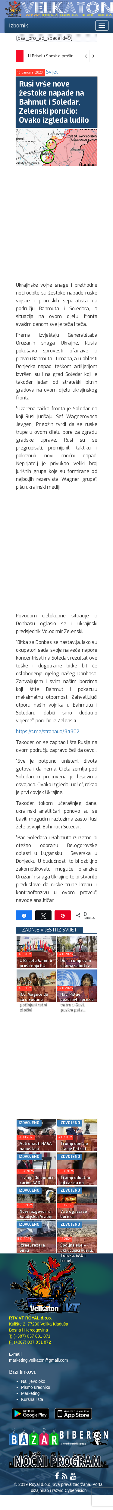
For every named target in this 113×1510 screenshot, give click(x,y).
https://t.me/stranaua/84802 (48, 731)
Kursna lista (32, 1399)
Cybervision (75, 1490)
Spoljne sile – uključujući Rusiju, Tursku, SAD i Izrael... (76, 1253)
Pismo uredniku (35, 1387)
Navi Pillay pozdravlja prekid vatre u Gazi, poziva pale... (77, 1002)
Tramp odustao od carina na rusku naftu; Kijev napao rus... (77, 1185)
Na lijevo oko (33, 1381)
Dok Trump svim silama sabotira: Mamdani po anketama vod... (75, 968)
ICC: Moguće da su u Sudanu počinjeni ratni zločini (34, 1002)
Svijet (52, 72)
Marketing (30, 1393)
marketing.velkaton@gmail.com (38, 1360)
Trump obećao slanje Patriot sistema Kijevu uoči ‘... (74, 1151)
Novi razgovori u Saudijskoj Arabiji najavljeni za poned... (36, 1219)
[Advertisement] (56, 222)
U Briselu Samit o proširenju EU (57, 55)
